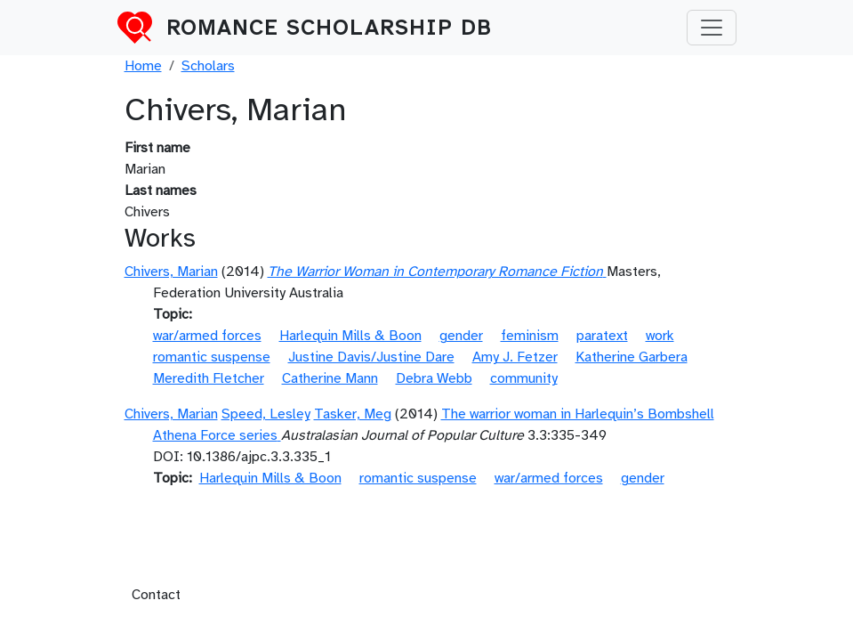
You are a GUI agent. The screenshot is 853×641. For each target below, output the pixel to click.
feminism (530, 336)
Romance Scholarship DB (329, 27)
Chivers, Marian (171, 271)
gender (461, 336)
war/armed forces (207, 336)
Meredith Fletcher (208, 378)
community (524, 378)
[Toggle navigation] (711, 27)
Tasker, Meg (352, 414)
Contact (156, 595)
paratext (602, 336)
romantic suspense (211, 357)
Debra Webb (434, 378)
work (660, 336)
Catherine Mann (330, 378)
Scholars (208, 66)
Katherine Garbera (631, 357)
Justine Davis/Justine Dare (371, 357)
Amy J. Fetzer (515, 357)
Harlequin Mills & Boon (350, 336)
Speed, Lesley (265, 414)
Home (143, 66)
